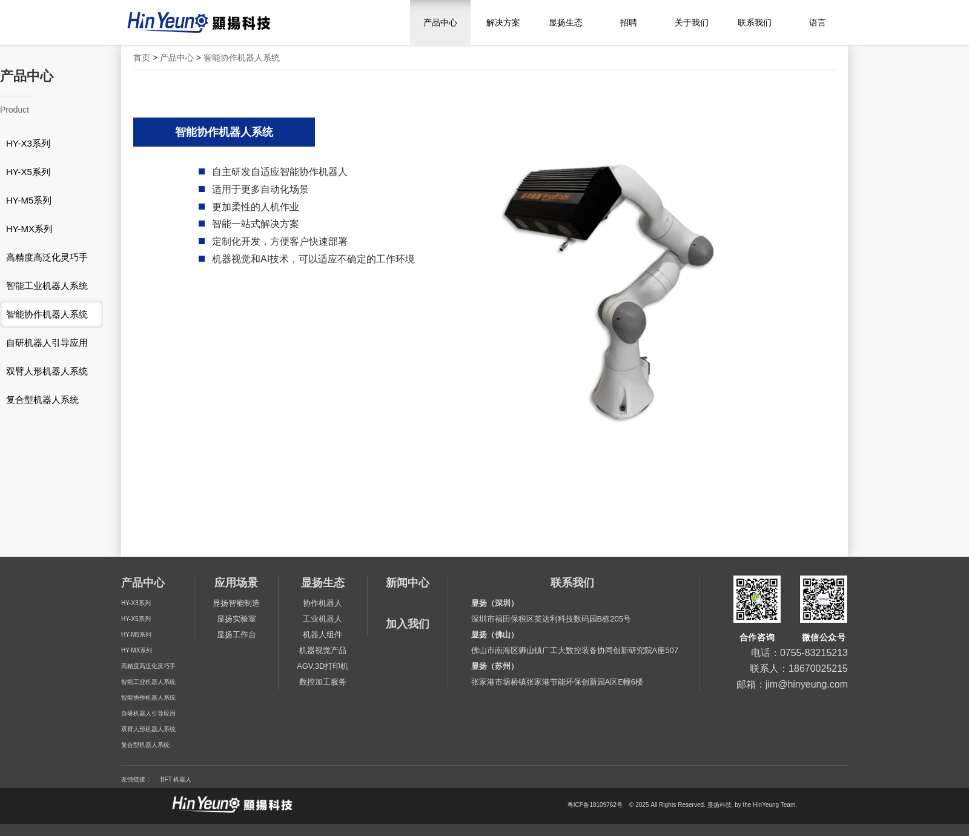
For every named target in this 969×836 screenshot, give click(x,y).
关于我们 (692, 22)
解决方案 (503, 22)
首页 (141, 57)
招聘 (628, 22)
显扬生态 (566, 22)
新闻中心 (407, 583)
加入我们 (407, 624)
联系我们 (755, 22)
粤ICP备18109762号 (595, 805)
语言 (817, 22)
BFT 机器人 (175, 779)
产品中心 (440, 22)
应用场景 (236, 583)
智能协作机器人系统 (241, 57)
